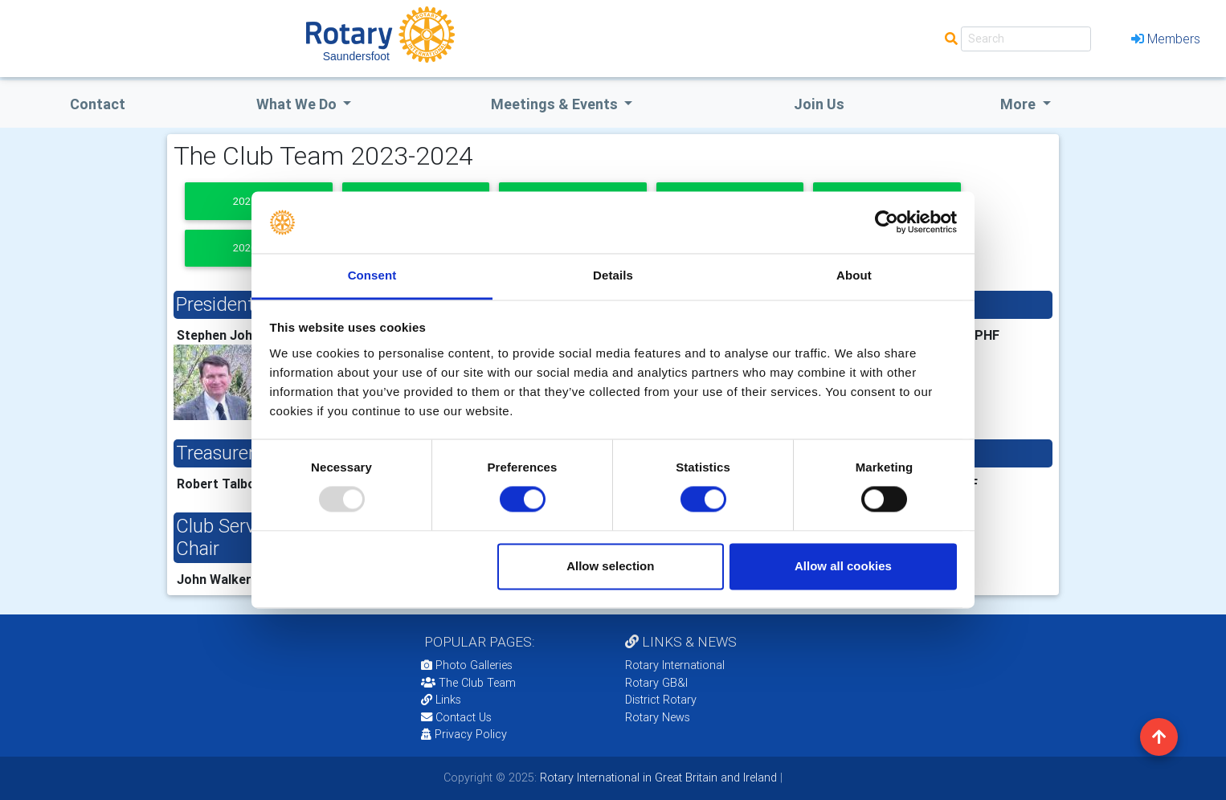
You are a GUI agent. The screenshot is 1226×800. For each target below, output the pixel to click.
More (1019, 104)
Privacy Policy (464, 734)
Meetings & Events (556, 104)
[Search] (1026, 39)
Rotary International (675, 665)
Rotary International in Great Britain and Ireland (657, 777)
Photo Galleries (467, 665)
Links (441, 699)
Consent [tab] (372, 275)
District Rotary (661, 699)
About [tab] (854, 275)
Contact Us (456, 717)
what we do (298, 104)
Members (1165, 39)
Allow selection (610, 566)
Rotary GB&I (656, 683)
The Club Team (468, 683)
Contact (97, 104)
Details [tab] (613, 275)
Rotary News (657, 717)
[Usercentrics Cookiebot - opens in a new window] (886, 222)
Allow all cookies (843, 566)
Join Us (819, 104)
